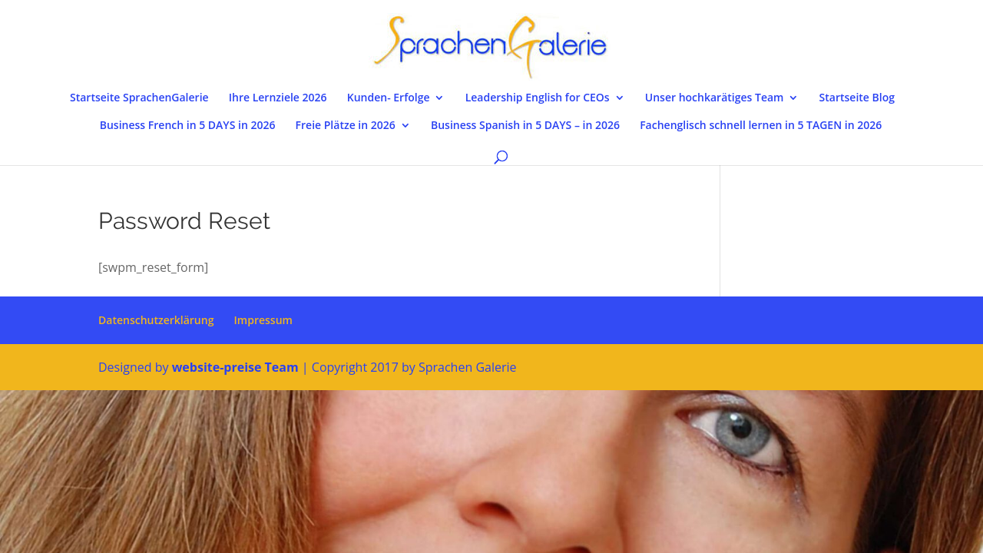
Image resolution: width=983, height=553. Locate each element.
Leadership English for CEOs (537, 98)
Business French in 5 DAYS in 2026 (188, 126)
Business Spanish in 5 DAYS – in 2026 (525, 126)
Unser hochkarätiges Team (714, 98)
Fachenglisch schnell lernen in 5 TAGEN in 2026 (761, 126)
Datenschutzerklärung (155, 320)
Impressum (263, 320)
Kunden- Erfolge (388, 98)
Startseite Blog (857, 98)
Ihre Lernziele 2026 (278, 98)
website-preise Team (235, 367)
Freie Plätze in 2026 (346, 126)
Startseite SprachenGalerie (139, 98)
